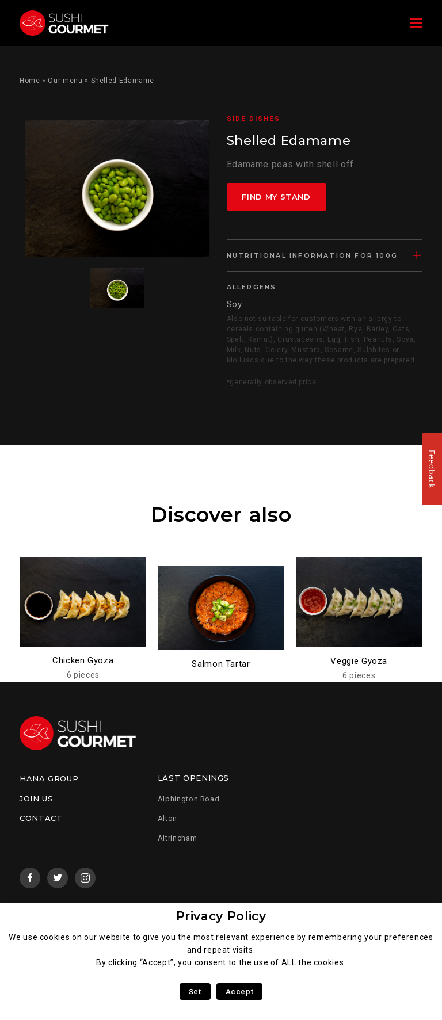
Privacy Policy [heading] (221, 916)
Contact (41, 818)
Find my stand (276, 196)
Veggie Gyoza (358, 661)
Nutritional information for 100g (312, 255)
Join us (36, 798)
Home (30, 81)
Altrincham (177, 838)
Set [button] (195, 991)
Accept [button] (240, 991)
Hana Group (49, 778)
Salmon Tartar (221, 664)
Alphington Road (189, 798)
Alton (167, 818)
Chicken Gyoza (82, 660)
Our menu (65, 81)
